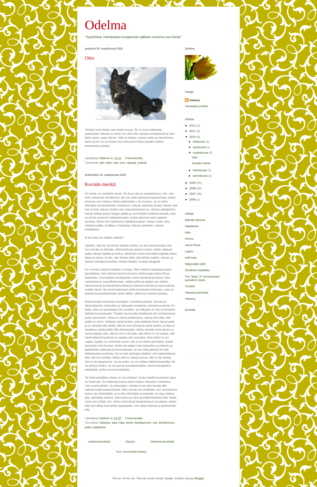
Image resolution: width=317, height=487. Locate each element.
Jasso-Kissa (192, 245)
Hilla (187, 232)
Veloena (190, 298)
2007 (193, 193)
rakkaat (131, 162)
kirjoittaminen (142, 422)
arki (102, 162)
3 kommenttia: (134, 158)
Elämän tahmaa (195, 220)
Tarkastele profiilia (196, 106)
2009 (193, 182)
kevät (129, 422)
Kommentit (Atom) (134, 451)
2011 (193, 131)
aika (114, 422)
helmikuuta (200, 170)
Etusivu (130, 441)
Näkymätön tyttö (195, 264)
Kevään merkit (100, 184)
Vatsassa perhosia (196, 292)
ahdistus (105, 422)
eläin (109, 162)
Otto (89, 58)
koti (115, 162)
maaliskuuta (201, 152)
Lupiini (189, 251)
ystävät (142, 162)
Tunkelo (190, 286)
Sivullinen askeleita (197, 270)
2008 (193, 188)
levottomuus (166, 422)
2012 (193, 125)
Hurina (189, 238)
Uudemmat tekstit (99, 441)
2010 (193, 136)
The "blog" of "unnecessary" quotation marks (202, 278)
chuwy (168, 478)
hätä (121, 422)
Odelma (106, 25)
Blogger (199, 478)
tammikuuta (200, 175)
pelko (88, 427)
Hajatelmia (191, 226)
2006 (193, 199)
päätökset (99, 427)
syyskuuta (199, 147)
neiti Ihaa (191, 257)
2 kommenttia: (134, 418)
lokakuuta (199, 141)
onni (122, 162)
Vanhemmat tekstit (162, 441)
